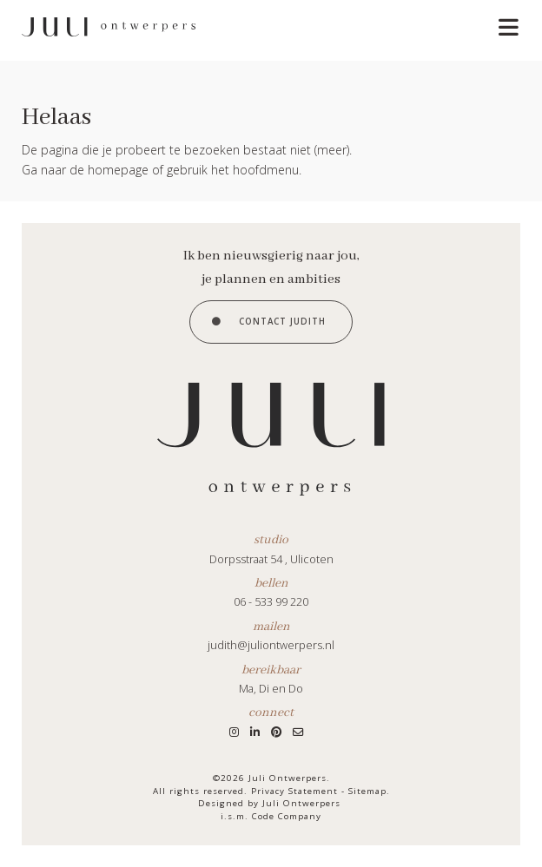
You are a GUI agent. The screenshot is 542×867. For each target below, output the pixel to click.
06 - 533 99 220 (271, 601)
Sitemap (367, 791)
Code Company (286, 816)
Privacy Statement (294, 791)
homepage (118, 169)
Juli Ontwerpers (301, 803)
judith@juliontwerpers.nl (271, 645)
